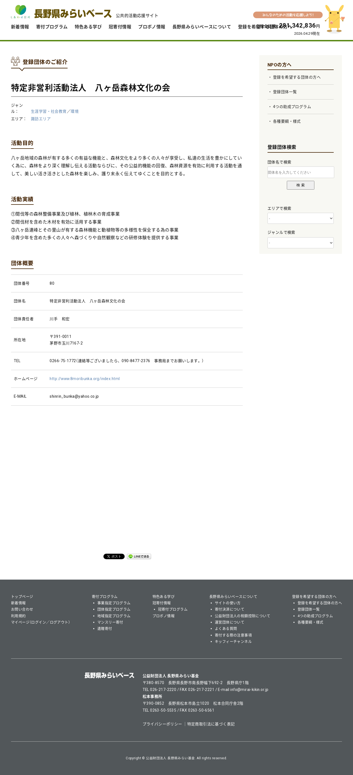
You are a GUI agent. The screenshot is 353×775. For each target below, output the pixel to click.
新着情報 (20, 26)
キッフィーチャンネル (233, 641)
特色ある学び (88, 26)
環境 (75, 111)
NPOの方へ (280, 65)
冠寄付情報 (120, 26)
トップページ (22, 596)
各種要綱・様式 (287, 121)
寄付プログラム (52, 26)
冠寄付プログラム (173, 609)
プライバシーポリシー (162, 724)
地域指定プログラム (114, 616)
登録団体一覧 (285, 92)
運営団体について (229, 622)
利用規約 (18, 616)
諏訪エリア (41, 119)
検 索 (300, 185)
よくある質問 (226, 628)
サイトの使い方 (228, 603)
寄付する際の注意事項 (233, 635)
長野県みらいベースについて (201, 26)
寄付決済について (229, 609)
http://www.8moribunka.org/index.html (85, 378)
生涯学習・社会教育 (49, 111)
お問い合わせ (22, 609)
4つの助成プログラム (292, 106)
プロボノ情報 (151, 26)
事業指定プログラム (114, 603)
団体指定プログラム (114, 609)
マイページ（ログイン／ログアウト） (40, 622)
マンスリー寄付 (110, 622)
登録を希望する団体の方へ (297, 77)
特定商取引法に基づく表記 (211, 724)
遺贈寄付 (104, 628)
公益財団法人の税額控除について (242, 616)
